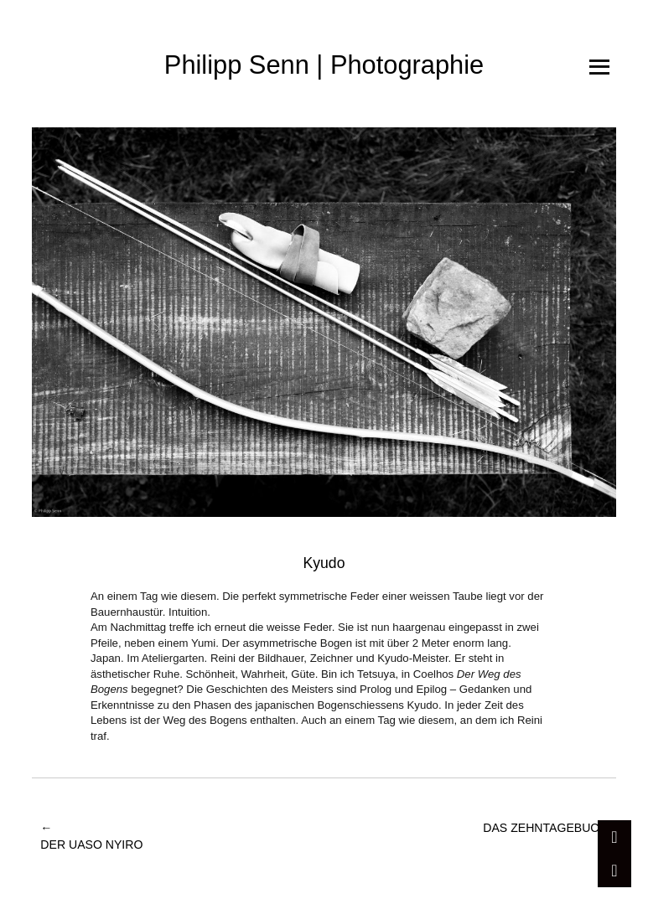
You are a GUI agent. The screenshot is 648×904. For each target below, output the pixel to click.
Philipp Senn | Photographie (324, 65)
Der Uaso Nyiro (91, 835)
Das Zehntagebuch (545, 837)
